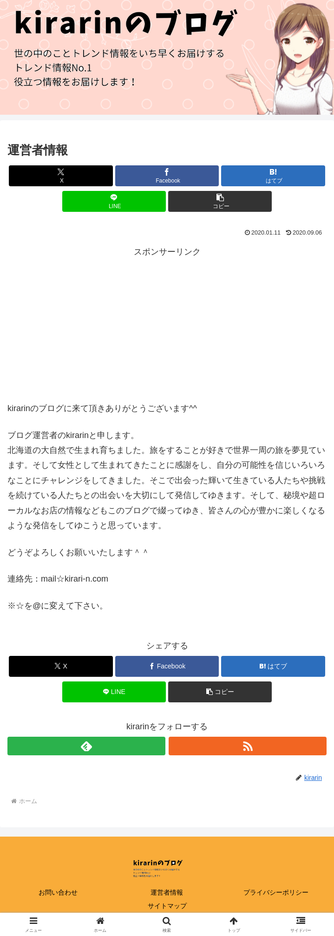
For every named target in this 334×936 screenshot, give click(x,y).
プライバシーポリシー (275, 892)
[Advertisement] (167, 324)
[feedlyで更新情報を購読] (86, 746)
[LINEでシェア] (114, 201)
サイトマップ (167, 906)
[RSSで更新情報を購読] (248, 746)
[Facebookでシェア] (167, 175)
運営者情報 (167, 892)
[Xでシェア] (60, 175)
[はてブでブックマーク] (273, 175)
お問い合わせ (58, 892)
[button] (220, 201)
